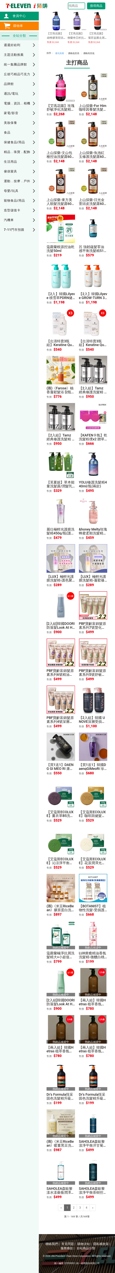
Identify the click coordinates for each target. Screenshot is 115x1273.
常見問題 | (68, 1244)
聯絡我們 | (53, 1244)
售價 (49, 114)
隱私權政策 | (101, 1244)
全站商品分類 (85, 1248)
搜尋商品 (96, 5)
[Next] (93, 1207)
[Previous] (61, 1207)
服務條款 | (68, 1248)
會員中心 (17, 16)
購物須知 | (84, 1244)
